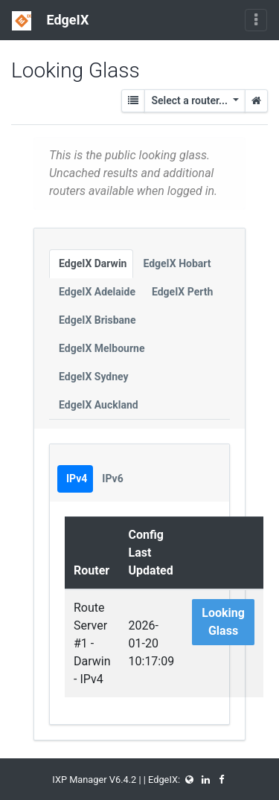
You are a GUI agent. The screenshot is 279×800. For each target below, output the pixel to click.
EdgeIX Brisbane (97, 320)
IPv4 (76, 478)
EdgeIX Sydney (94, 377)
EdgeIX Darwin (92, 263)
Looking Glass (223, 622)
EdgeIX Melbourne (101, 348)
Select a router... (190, 100)
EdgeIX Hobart (177, 263)
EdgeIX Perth (182, 292)
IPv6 (112, 478)
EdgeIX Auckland (98, 405)
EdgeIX (50, 21)
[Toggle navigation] (256, 20)
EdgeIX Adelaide (97, 292)
